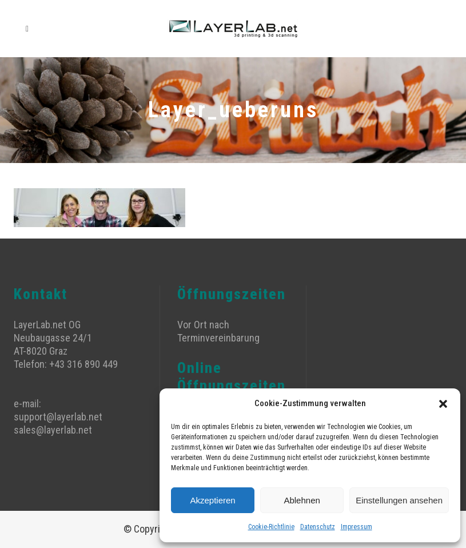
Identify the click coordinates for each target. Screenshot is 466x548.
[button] (443, 404)
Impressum (356, 527)
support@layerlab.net (58, 417)
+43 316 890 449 (83, 364)
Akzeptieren (212, 500)
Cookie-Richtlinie (271, 527)
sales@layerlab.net (53, 430)
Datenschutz (317, 527)
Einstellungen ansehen (399, 500)
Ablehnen (302, 500)
